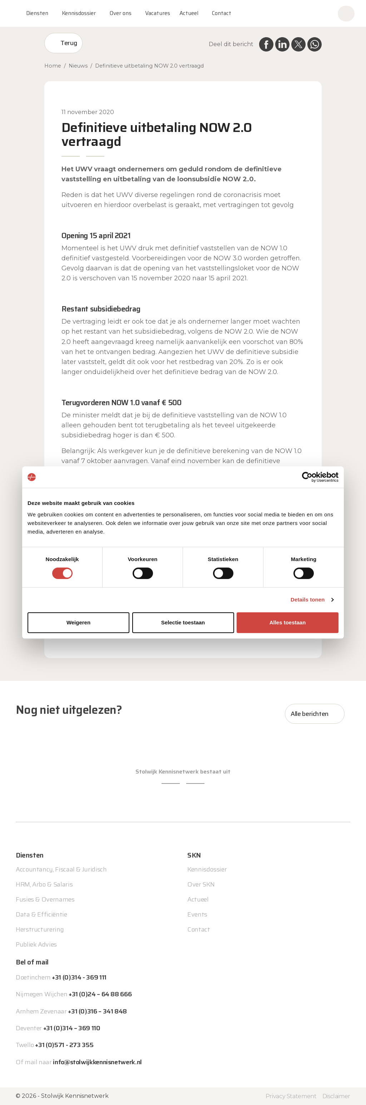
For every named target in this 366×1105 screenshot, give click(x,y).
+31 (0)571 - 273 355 (64, 1045)
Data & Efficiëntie (41, 914)
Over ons (121, 13)
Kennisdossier (207, 869)
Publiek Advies (36, 944)
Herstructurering (40, 929)
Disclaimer (336, 1096)
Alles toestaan (287, 622)
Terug (68, 43)
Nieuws (78, 66)
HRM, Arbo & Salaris (44, 884)
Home (52, 66)
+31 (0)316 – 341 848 (97, 1011)
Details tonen (308, 599)
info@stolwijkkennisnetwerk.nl (97, 1062)
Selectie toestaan (183, 622)
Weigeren (78, 622)
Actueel (188, 13)
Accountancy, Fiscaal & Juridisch (61, 869)
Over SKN (201, 884)
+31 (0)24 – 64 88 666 (100, 994)
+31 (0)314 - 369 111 (79, 977)
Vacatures (157, 13)
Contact (221, 13)
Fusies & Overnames (45, 899)
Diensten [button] (37, 13)
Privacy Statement (291, 1096)
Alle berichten (309, 714)
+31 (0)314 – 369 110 (71, 1028)
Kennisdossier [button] (79, 13)
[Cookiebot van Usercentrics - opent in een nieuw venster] (307, 477)
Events (197, 914)
